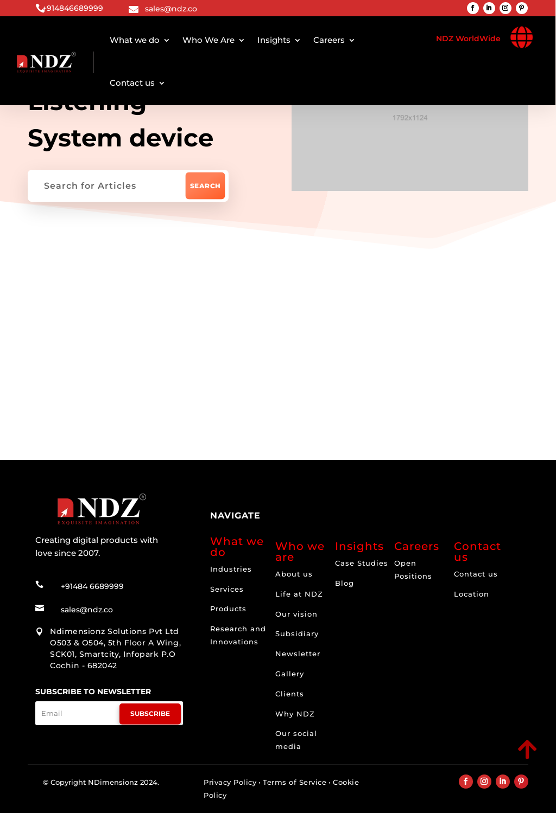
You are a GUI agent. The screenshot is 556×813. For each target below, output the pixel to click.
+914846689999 (72, 8)
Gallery (289, 673)
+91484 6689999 (92, 575)
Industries (231, 569)
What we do (135, 40)
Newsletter (297, 653)
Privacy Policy (230, 782)
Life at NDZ (299, 594)
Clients (289, 693)
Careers (329, 40)
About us (294, 573)
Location (471, 594)
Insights (273, 40)
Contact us (132, 83)
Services (227, 589)
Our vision (296, 614)
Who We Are (208, 40)
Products (228, 608)
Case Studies (361, 563)
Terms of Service (294, 782)
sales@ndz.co (171, 9)
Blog (344, 583)
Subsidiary (297, 633)
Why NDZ (295, 713)
